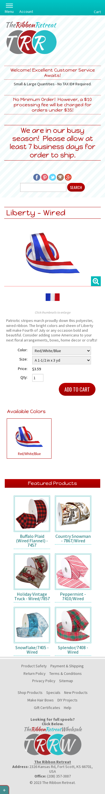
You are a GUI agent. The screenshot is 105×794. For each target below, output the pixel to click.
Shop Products (30, 692)
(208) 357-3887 (59, 776)
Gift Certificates (47, 707)
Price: (22, 368)
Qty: (23, 377)
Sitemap (66, 680)
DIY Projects (67, 700)
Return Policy (35, 673)
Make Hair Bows (40, 700)
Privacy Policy (43, 680)
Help (67, 707)
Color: (22, 349)
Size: (23, 359)
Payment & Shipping (67, 665)
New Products (76, 692)
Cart (97, 11)
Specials (53, 692)
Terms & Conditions (65, 673)
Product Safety (34, 665)
